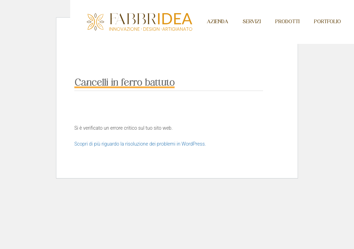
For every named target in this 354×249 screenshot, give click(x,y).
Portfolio (327, 21)
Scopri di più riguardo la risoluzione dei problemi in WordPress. (140, 144)
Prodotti (287, 21)
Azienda (217, 21)
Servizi (252, 21)
